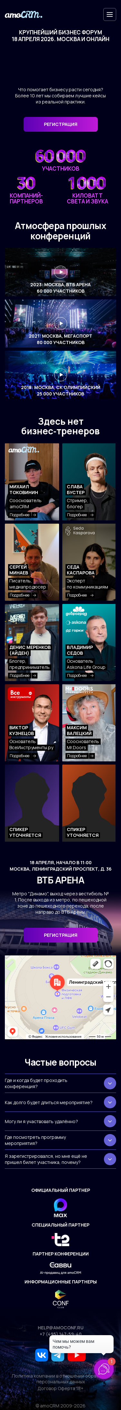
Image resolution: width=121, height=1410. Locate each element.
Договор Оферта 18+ (60, 1388)
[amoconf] (23, 14)
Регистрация (60, 935)
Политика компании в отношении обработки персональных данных (60, 1379)
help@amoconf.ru (61, 1328)
